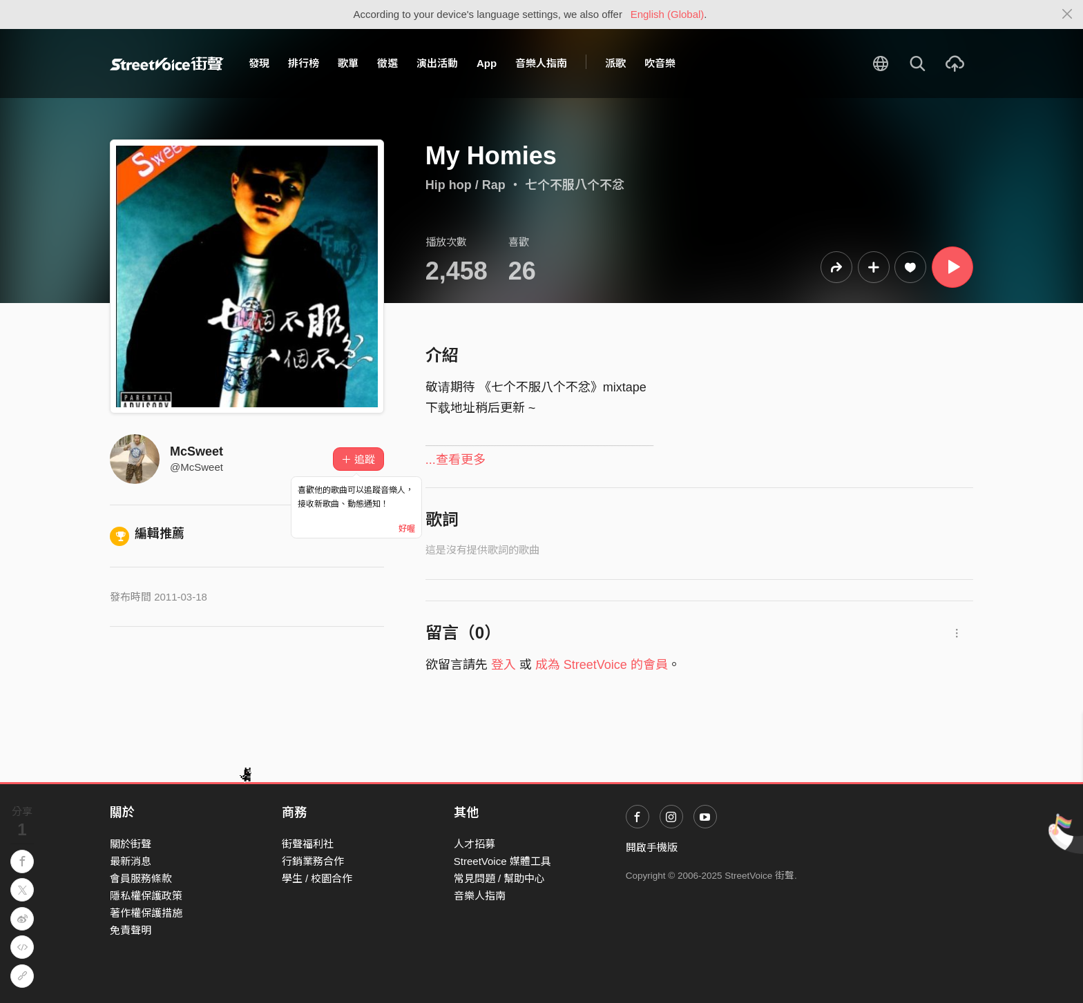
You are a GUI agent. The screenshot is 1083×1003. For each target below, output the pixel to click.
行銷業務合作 (313, 861)
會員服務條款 (141, 878)
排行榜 (303, 63)
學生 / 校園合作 (317, 878)
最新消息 (130, 861)
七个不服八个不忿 (574, 185)
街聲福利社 (308, 844)
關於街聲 (130, 844)
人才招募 (474, 844)
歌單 (348, 63)
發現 (259, 63)
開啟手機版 (652, 847)
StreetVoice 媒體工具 (502, 861)
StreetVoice (167, 63)
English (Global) (668, 14)
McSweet (196, 451)
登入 (503, 665)
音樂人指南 (541, 63)
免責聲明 (130, 930)
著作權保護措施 (146, 913)
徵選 (387, 63)
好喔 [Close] (407, 529)
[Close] (1067, 14)
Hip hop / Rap (465, 185)
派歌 (615, 63)
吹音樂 (659, 63)
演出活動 (437, 63)
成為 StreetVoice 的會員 (601, 665)
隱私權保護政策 (146, 896)
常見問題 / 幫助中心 (500, 878)
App (487, 63)
